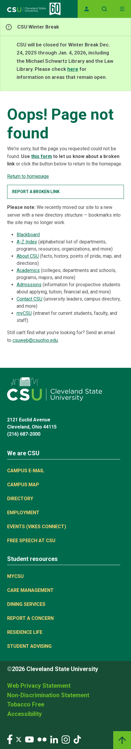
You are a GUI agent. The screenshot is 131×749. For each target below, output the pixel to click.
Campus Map (23, 484)
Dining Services (26, 604)
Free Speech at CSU (31, 540)
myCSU (24, 313)
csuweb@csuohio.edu (35, 340)
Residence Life (24, 632)
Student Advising (29, 646)
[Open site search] (104, 9)
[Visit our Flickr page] (42, 739)
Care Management (30, 590)
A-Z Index (27, 242)
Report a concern (30, 618)
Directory (20, 498)
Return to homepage (28, 176)
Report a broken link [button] (36, 191)
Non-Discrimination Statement (48, 695)
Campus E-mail (25, 470)
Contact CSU (29, 299)
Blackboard (28, 234)
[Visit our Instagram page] (66, 739)
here (72, 69)
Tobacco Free (25, 704)
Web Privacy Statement (39, 685)
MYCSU (15, 576)
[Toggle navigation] (122, 9)
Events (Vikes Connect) (36, 526)
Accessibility (24, 713)
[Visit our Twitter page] (18, 739)
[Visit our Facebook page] (9, 739)
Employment (23, 512)
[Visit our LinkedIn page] (54, 739)
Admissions (29, 284)
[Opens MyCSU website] (86, 9)
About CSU (28, 256)
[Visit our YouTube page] (29, 739)
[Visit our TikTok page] (77, 739)
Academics (28, 270)
